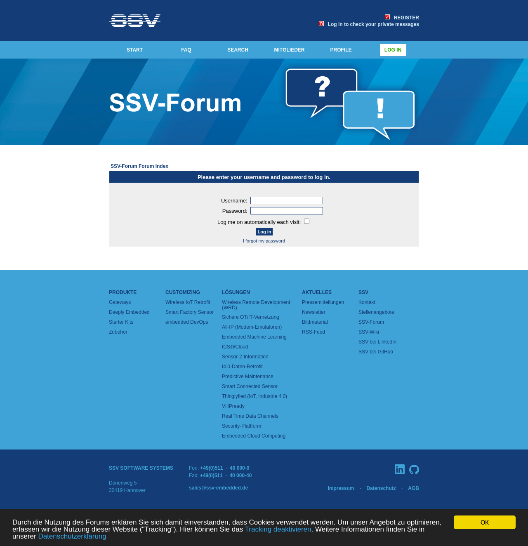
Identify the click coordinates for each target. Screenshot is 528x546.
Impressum (341, 488)
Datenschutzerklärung (72, 537)
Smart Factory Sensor (189, 312)
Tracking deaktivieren (278, 530)
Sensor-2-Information (245, 357)
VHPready (233, 406)
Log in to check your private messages (369, 24)
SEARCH (237, 50)
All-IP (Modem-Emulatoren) (252, 327)
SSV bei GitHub (375, 352)
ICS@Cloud (235, 347)
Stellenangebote (376, 312)
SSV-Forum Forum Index (139, 166)
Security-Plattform (241, 426)
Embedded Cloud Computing (253, 436)
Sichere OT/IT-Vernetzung (250, 317)
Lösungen (236, 292)
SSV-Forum (371, 322)
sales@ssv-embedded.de (218, 488)
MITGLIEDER (289, 50)
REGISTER (402, 18)
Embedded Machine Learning (254, 337)
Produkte (123, 292)
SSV (363, 292)
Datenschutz (381, 488)
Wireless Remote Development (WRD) (256, 305)
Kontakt (366, 302)
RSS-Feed (313, 332)
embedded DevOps (186, 322)
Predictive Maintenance (247, 376)
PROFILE (340, 50)
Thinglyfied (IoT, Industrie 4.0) (254, 396)
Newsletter (313, 312)
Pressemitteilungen (323, 302)
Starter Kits (121, 322)
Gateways (120, 302)
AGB (413, 488)
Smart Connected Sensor (250, 386)
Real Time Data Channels (250, 416)
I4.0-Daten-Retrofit (242, 366)
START (135, 50)
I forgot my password (264, 240)
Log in (393, 50)
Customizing (182, 292)
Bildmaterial (315, 322)
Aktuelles (317, 292)
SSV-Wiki (368, 332)
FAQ (186, 50)
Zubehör (118, 332)
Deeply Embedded (129, 312)
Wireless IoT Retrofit (187, 302)
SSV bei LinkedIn (377, 342)
